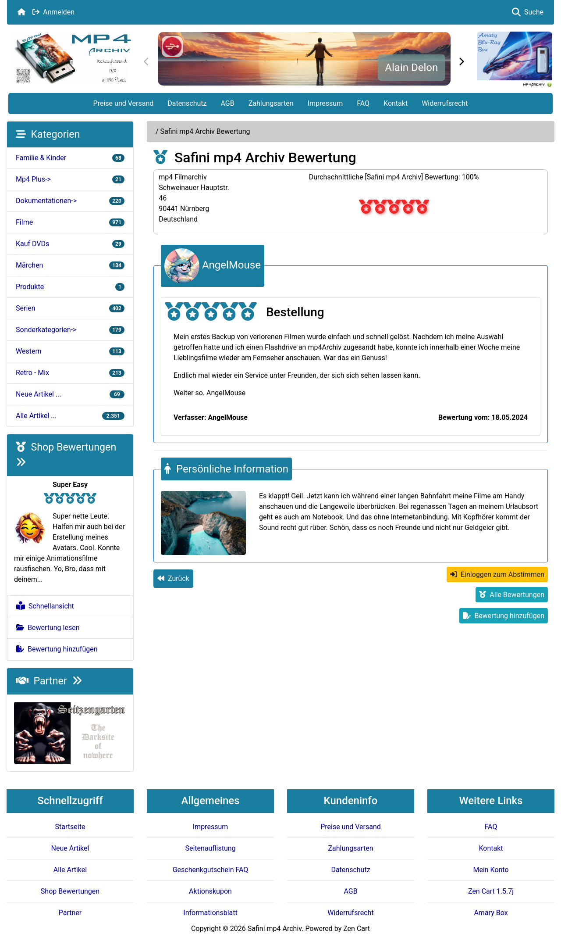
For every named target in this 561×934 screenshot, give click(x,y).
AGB (227, 103)
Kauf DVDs (70, 244)
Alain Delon (411, 67)
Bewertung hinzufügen (57, 649)
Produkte (70, 287)
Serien (70, 308)
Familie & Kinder (70, 158)
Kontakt (395, 103)
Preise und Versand (123, 103)
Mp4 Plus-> (70, 179)
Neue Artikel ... (70, 394)
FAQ (363, 103)
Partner (49, 681)
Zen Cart (356, 928)
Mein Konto (490, 870)
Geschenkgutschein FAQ (211, 870)
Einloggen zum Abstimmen (497, 574)
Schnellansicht (45, 606)
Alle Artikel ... (70, 416)
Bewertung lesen (48, 627)
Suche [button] (527, 12)
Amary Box (491, 913)
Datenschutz (186, 103)
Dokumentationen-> (70, 201)
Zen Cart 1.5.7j (491, 891)
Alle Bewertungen (511, 594)
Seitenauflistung (210, 848)
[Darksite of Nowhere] (70, 732)
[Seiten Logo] (72, 58)
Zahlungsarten (271, 103)
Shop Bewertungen (70, 891)
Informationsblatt (210, 913)
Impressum (325, 103)
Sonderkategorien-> (70, 330)
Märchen (70, 265)
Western (70, 351)
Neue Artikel (70, 848)
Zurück (173, 578)
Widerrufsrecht (445, 103)
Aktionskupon (210, 891)
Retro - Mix (70, 373)
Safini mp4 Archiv (275, 928)
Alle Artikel (70, 870)
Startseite (70, 827)
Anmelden (53, 12)
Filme (70, 222)
